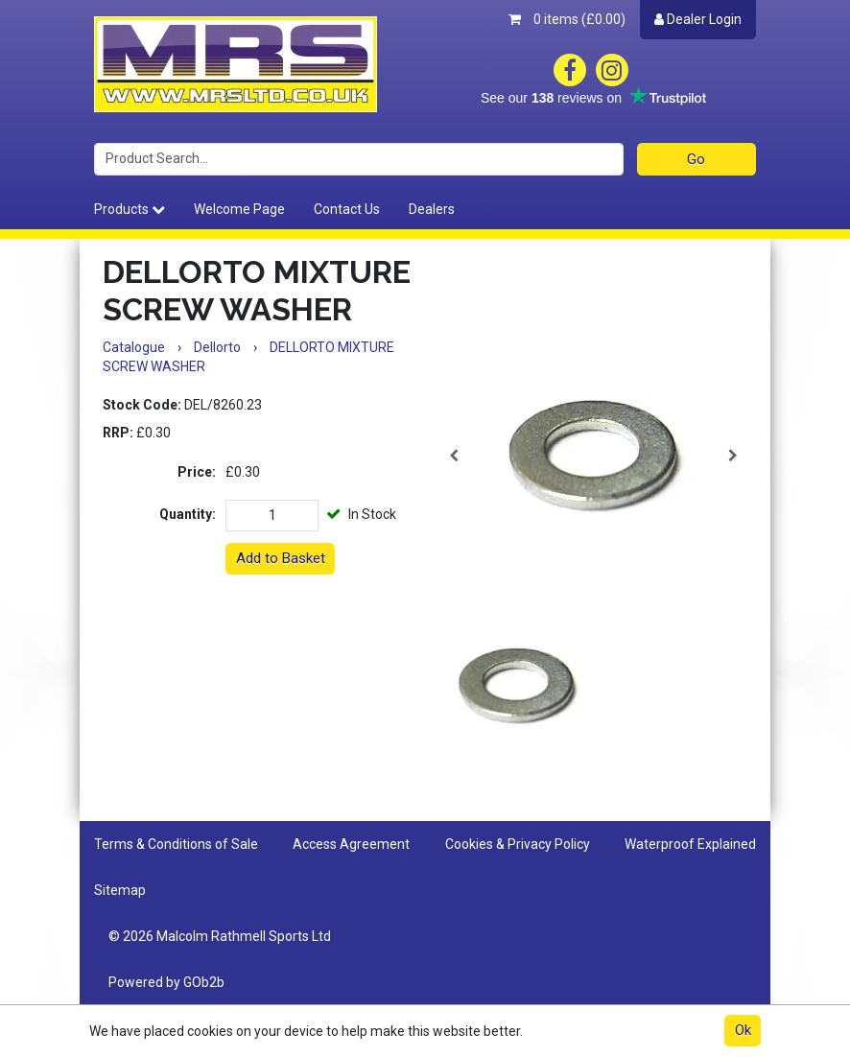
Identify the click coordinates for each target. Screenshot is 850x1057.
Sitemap (120, 890)
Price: (196, 472)
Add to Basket (280, 558)
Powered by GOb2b (166, 982)
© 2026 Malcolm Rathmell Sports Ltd (219, 936)
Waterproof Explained (690, 844)
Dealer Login (698, 19)
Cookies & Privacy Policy (517, 844)
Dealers (432, 209)
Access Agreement (351, 844)
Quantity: (187, 514)
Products (129, 209)
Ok (743, 1030)
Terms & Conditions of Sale (176, 844)
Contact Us (347, 209)
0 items (567, 19)
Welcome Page (239, 209)
